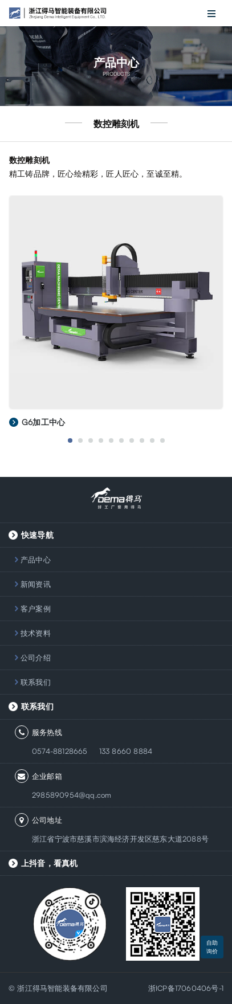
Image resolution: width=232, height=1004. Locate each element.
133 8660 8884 (126, 751)
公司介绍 (36, 657)
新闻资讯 (36, 584)
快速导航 (37, 535)
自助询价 (212, 946)
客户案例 (36, 608)
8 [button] (142, 440)
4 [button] (101, 440)
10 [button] (162, 440)
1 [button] (70, 440)
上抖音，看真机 (49, 863)
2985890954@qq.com (71, 794)
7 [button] (131, 440)
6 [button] (121, 440)
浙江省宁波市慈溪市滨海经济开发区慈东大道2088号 (120, 838)
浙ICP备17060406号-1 (185, 988)
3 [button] (90, 440)
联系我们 (36, 682)
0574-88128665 (60, 751)
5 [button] (111, 440)
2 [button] (80, 440)
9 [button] (152, 440)
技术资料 (36, 633)
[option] (116, 317)
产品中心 (36, 559)
